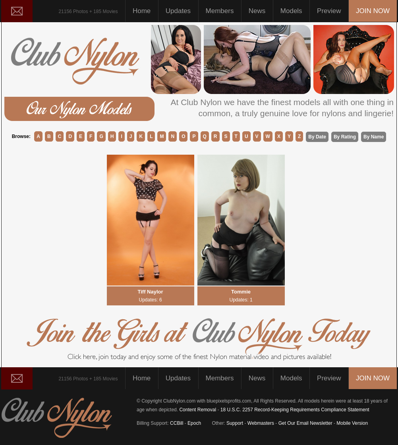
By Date (317, 137)
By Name (373, 137)
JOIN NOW (373, 11)
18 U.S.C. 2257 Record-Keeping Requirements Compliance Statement (294, 409)
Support (234, 423)
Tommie (241, 296)
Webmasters (260, 423)
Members (220, 11)
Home (142, 11)
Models (291, 11)
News (253, 11)
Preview (329, 11)
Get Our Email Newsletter (305, 423)
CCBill (176, 423)
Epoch (194, 423)
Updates (178, 11)
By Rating (345, 137)
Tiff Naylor (150, 296)
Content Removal (197, 409)
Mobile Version (352, 423)
